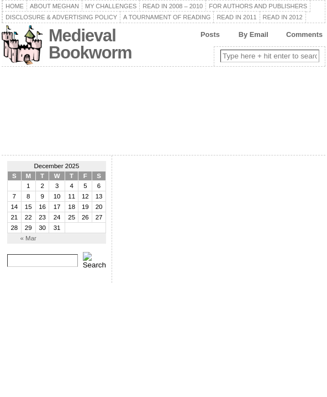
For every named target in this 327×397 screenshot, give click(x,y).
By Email (253, 34)
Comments (304, 34)
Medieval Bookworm (90, 44)
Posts (210, 34)
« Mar (28, 238)
